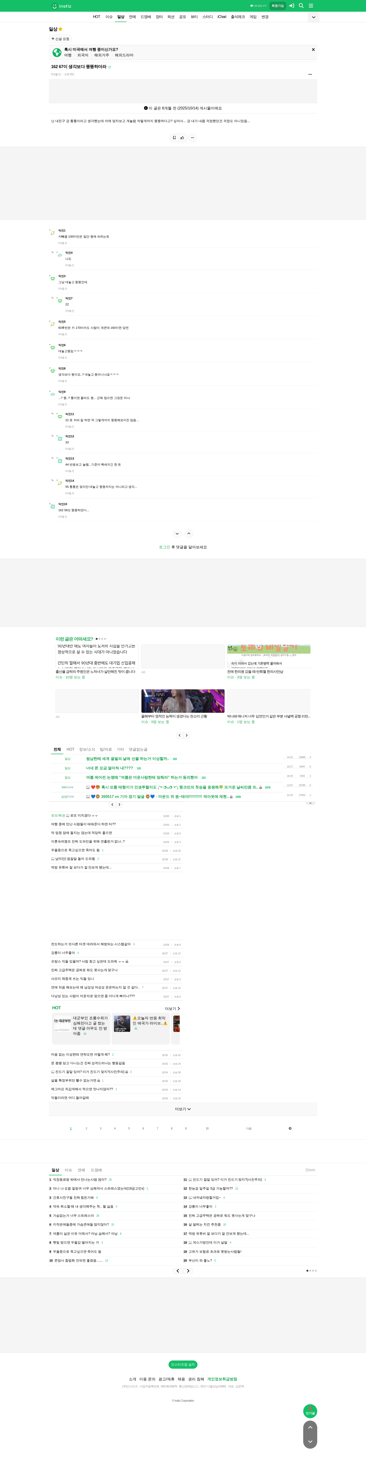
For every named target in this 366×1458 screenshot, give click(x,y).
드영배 (146, 17)
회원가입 (278, 5)
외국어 (82, 55)
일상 (120, 17)
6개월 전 (56, 74)
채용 (181, 1386)
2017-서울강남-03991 (213, 1393)
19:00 (310, 1177)
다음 (248, 1135)
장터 (159, 17)
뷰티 (194, 17)
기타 (120, 749)
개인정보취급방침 (222, 1386)
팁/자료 (106, 749)
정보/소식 (87, 749)
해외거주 (101, 55)
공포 (182, 17)
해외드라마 (124, 55)
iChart (222, 17)
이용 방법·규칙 (258, 5)
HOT (96, 17)
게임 (253, 17)
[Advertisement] (162, 909)
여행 (68, 55)
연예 (132, 17)
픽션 (170, 17)
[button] (179, 735)
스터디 (207, 17)
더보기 (172, 1016)
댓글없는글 (138, 749)
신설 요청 (60, 39)
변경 (264, 17)
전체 (57, 749)
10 (207, 1135)
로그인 (164, 547)
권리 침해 (196, 1386)
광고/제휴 (166, 1386)
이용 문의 (147, 1386)
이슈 (109, 17)
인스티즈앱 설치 (183, 1371)
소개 (132, 1386)
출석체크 (238, 17)
